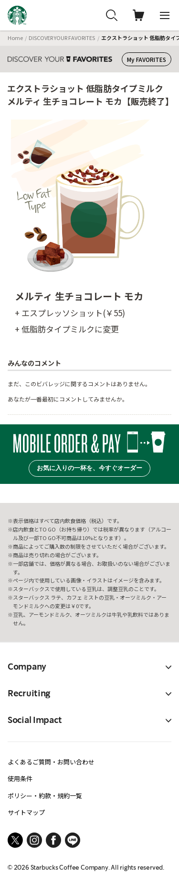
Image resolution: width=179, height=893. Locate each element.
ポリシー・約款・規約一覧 (45, 795)
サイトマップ (26, 812)
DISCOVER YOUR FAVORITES (62, 37)
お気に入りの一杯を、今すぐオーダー (89, 468)
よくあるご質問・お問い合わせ (51, 761)
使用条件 (20, 778)
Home (15, 37)
